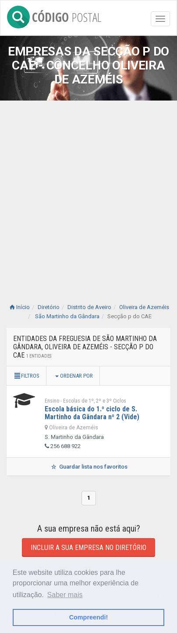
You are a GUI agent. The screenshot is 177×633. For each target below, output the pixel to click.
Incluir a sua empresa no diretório (88, 547)
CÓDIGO (54, 15)
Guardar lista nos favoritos (88, 466)
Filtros (26, 375)
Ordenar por (74, 375)
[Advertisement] (88, 193)
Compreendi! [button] (88, 617)
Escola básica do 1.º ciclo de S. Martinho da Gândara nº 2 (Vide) (92, 413)
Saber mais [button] (65, 594)
